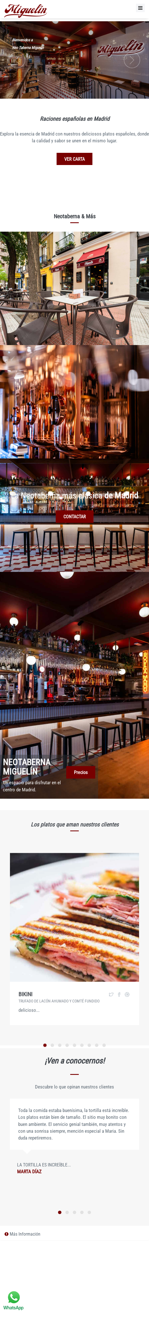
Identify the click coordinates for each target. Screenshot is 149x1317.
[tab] (74, 1234)
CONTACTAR (74, 516)
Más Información (22, 1234)
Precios (81, 772)
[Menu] (140, 8)
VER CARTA (74, 159)
